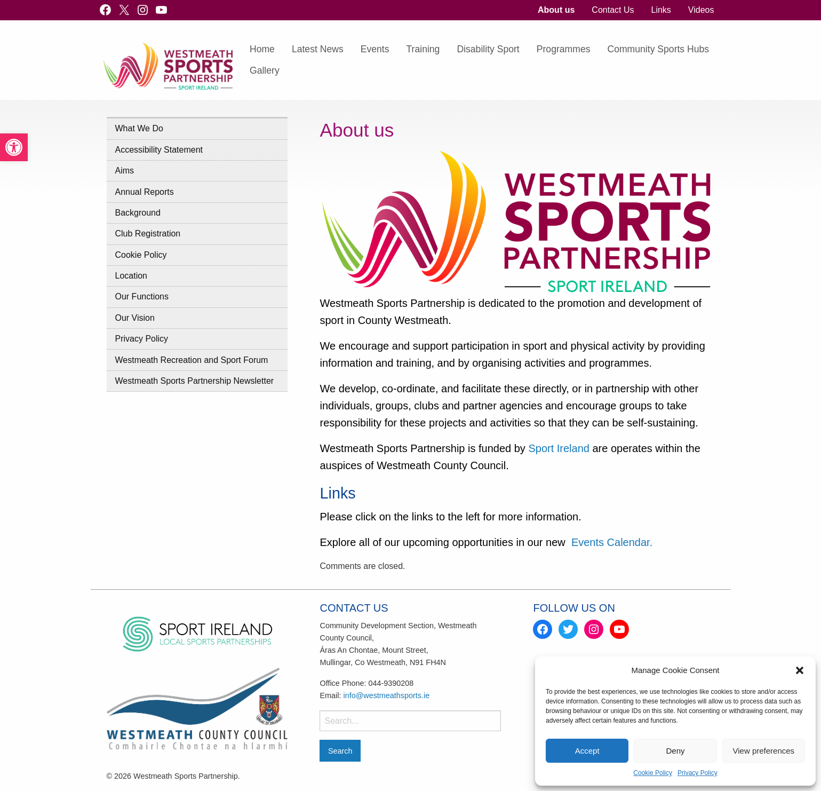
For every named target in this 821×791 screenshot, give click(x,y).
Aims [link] (124, 170)
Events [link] (375, 49)
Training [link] (423, 49)
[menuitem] (556, 10)
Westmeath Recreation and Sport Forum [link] (191, 360)
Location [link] (131, 275)
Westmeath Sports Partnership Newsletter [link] (194, 380)
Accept (587, 750)
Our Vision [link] (135, 317)
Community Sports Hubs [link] (658, 49)
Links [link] (661, 9)
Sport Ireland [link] (560, 448)
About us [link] (556, 9)
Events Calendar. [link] (611, 542)
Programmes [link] (564, 49)
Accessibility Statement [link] (159, 149)
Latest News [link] (318, 49)
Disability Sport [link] (488, 49)
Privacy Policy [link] (697, 773)
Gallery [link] (265, 70)
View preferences (764, 750)
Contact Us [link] (613, 9)
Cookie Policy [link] (652, 773)
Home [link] (262, 49)
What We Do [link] (139, 128)
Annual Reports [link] (144, 191)
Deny (675, 750)
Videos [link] (701, 9)
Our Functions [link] (142, 296)
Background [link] (138, 212)
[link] (14, 147)
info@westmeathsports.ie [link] (386, 695)
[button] (799, 670)
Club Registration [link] (148, 233)
